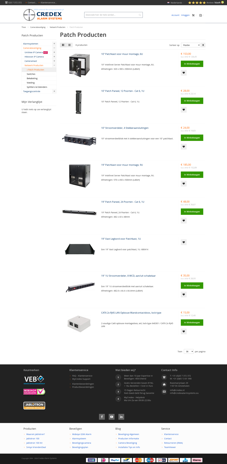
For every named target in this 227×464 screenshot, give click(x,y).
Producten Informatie (128, 445)
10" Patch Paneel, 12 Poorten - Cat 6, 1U (122, 97)
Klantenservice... (47, 2)
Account (175, 15)
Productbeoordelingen (83, 393)
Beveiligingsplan (80, 453)
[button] (184, 79)
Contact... (31, 2)
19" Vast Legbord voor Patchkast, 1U (121, 245)
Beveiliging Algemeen (128, 440)
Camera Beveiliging (127, 449)
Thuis (24, 33)
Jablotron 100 (32, 445)
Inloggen (185, 15)
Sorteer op (174, 51)
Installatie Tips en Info (129, 453)
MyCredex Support (81, 385)
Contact (168, 445)
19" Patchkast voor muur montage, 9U (122, 171)
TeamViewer (170, 453)
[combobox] (113, 15)
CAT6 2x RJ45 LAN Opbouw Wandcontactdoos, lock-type (131, 319)
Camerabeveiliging (38, 33)
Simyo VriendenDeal (36, 453)
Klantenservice (171, 440)
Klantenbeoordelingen (83, 390)
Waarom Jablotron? (35, 440)
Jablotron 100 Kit (34, 449)
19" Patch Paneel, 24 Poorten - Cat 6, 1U (122, 208)
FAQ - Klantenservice (82, 382)
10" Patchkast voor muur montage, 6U (122, 60)
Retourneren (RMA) (173, 449)
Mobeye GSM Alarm (81, 440)
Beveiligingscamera (81, 449)
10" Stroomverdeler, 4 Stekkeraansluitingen (125, 134)
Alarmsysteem (79, 445)
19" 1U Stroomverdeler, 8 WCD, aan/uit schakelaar (128, 282)
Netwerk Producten (58, 33)
